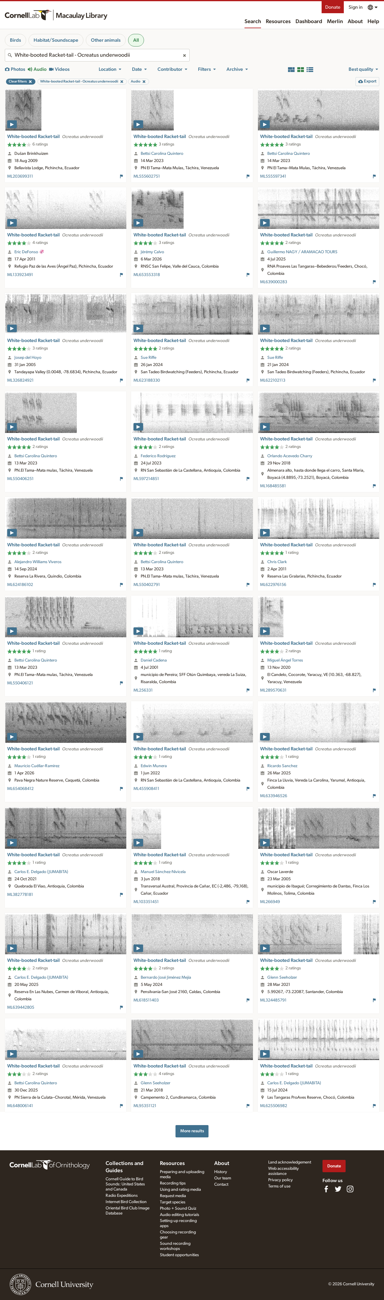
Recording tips (173, 1183)
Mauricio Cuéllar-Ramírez (36, 766)
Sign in (356, 7)
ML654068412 (20, 789)
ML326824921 (20, 380)
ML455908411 (146, 789)
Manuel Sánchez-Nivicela (163, 872)
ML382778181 (20, 895)
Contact (221, 1184)
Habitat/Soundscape (56, 40)
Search (252, 21)
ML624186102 (20, 585)
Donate (332, 7)
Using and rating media (180, 1189)
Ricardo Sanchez (282, 766)
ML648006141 (20, 1106)
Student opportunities (179, 1255)
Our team (222, 1178)
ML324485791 (273, 1000)
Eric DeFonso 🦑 (29, 252)
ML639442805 (20, 1007)
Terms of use (279, 1186)
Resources (278, 21)
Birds (15, 40)
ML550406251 (20, 479)
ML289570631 (273, 690)
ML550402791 (147, 585)
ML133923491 (20, 275)
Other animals (106, 40)
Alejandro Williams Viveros (38, 562)
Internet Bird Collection (126, 1202)
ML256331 (143, 690)
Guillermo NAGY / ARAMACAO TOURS (302, 252)
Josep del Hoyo (27, 358)
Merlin (335, 21)
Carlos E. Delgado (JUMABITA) (41, 872)
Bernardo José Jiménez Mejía (166, 977)
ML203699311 (20, 176)
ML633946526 (273, 796)
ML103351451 (146, 902)
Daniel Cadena (154, 660)
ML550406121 (20, 683)
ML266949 (270, 902)
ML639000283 (273, 282)
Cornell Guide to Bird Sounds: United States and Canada (125, 1184)
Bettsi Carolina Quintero (162, 154)
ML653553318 (147, 275)
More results (192, 1131)
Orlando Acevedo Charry (289, 456)
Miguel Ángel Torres (285, 660)
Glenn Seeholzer (282, 977)
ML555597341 (273, 176)
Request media (173, 1196)
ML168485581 (273, 486)
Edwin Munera (154, 766)
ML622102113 (272, 380)
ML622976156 (273, 585)
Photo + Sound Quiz (178, 1208)
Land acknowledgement (289, 1162)
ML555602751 (147, 176)
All (136, 40)
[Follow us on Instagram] (350, 1189)
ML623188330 (147, 380)
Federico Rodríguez (158, 456)
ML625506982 (273, 1106)
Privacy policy (280, 1180)
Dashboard (309, 21)
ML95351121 (145, 1106)
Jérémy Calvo (152, 252)
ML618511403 (146, 1000)
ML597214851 (146, 479)
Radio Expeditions (122, 1195)
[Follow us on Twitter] (338, 1189)
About (355, 21)
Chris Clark (277, 562)
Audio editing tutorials (179, 1215)
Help (373, 21)
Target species (172, 1202)
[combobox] (97, 55)
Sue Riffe (148, 358)
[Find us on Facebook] (326, 1189)
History (220, 1172)
